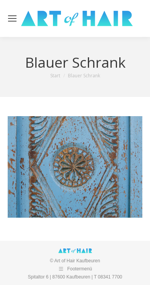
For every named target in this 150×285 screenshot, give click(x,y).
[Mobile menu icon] (12, 18)
